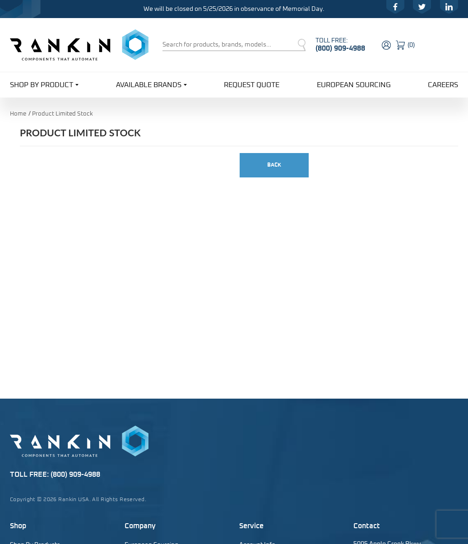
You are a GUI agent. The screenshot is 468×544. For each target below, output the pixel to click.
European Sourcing (354, 84)
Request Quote (251, 84)
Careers (443, 84)
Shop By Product (44, 84)
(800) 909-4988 (340, 48)
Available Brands (151, 84)
